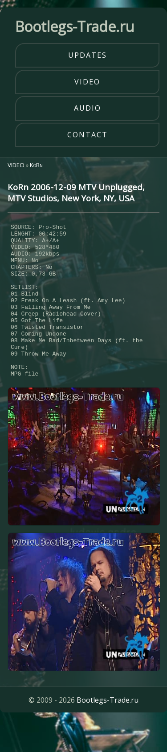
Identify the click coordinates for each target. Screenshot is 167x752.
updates (87, 55)
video (87, 82)
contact (87, 135)
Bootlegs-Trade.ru (107, 732)
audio (87, 108)
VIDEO (16, 165)
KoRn (36, 165)
